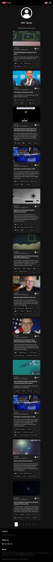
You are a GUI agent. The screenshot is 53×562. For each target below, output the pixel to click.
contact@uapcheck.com (8, 535)
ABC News (16, 48)
